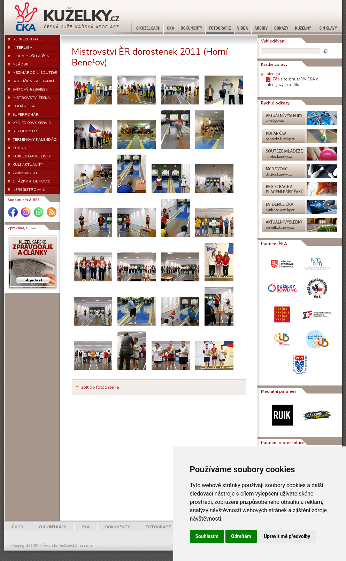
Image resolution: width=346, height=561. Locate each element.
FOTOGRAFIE (158, 527)
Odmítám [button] (241, 536)
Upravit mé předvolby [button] (287, 536)
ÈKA (86, 527)
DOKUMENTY (117, 527)
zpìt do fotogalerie (100, 387)
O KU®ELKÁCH (53, 527)
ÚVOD (17, 527)
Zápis (277, 79)
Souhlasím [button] (207, 536)
